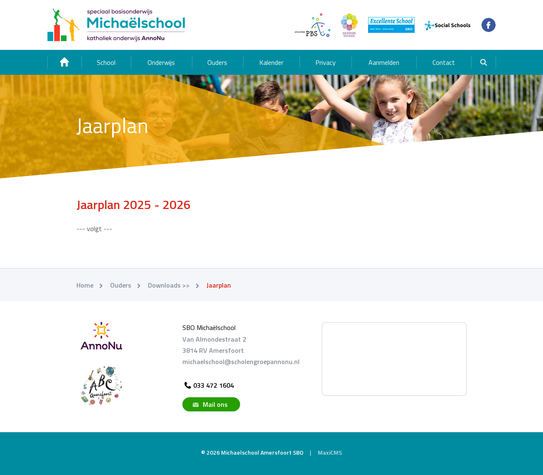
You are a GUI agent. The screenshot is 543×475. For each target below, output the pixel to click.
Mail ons (209, 404)
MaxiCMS (330, 452)
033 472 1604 (208, 385)
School (106, 62)
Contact (443, 62)
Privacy (325, 62)
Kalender (271, 62)
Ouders (217, 62)
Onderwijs (161, 62)
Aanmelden (384, 62)
